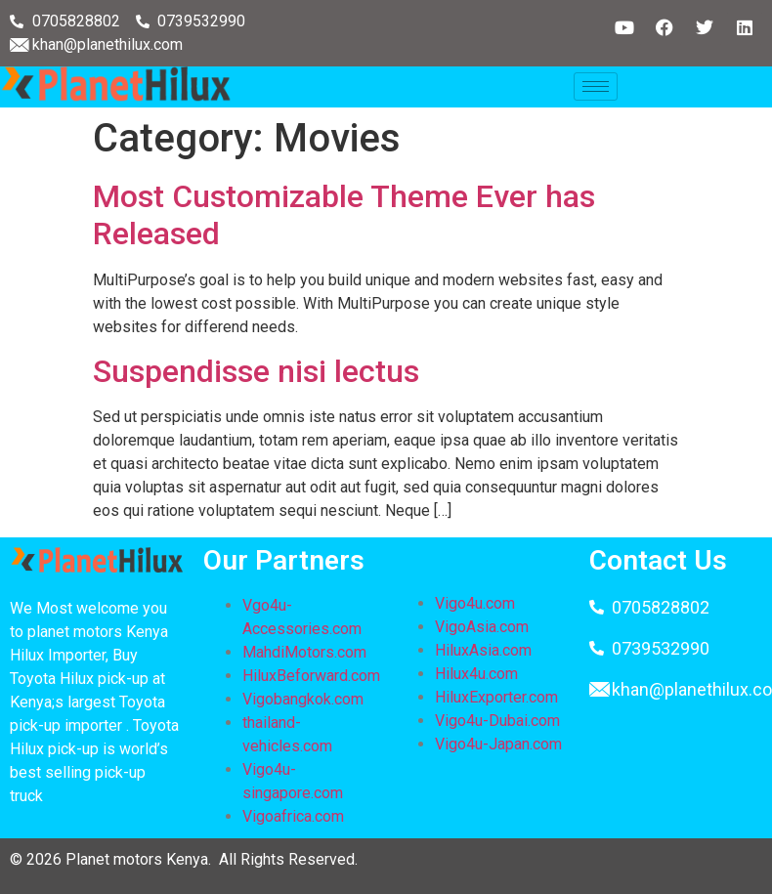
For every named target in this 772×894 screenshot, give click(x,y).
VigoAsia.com (482, 626)
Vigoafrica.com (293, 816)
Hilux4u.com (476, 673)
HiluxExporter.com (496, 697)
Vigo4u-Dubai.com (497, 720)
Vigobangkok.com (303, 699)
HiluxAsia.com (483, 650)
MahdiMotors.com (304, 652)
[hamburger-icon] (596, 86)
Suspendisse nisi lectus (256, 371)
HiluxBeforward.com (311, 675)
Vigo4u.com (475, 603)
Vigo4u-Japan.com (498, 744)
